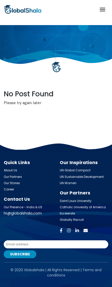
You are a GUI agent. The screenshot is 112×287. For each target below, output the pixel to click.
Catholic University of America (83, 207)
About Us (10, 170)
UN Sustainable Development (82, 177)
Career (9, 189)
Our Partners (13, 177)
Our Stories (12, 183)
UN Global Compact (75, 170)
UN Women (68, 183)
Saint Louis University (76, 201)
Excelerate (67, 213)
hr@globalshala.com (23, 213)
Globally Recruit (72, 220)
